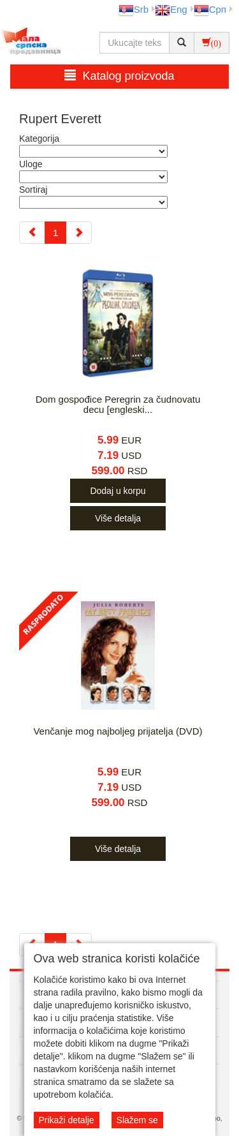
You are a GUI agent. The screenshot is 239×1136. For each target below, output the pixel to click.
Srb (133, 9)
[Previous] (32, 232)
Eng (171, 9)
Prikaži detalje (66, 1120)
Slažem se (137, 1120)
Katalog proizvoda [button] (119, 75)
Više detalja (118, 518)
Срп (210, 9)
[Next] (79, 232)
